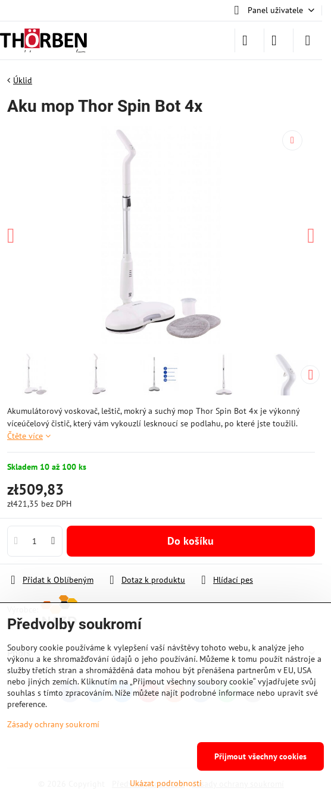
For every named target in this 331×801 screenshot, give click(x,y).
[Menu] (307, 40)
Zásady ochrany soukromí (53, 724)
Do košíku (190, 541)
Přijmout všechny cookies (260, 756)
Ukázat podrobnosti (166, 783)
